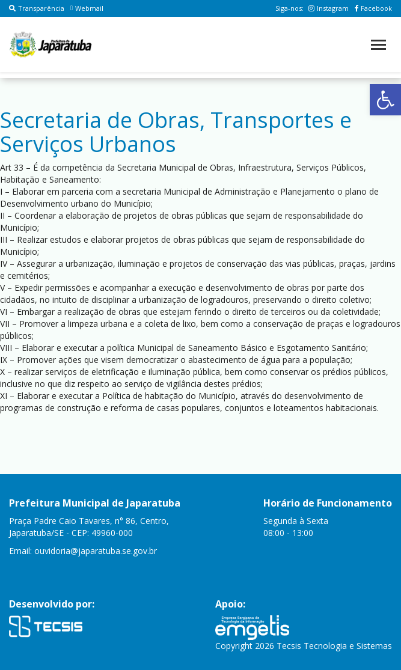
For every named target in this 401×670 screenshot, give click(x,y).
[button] (385, 99)
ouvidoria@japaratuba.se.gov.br (95, 550)
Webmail (86, 8)
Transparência (36, 8)
